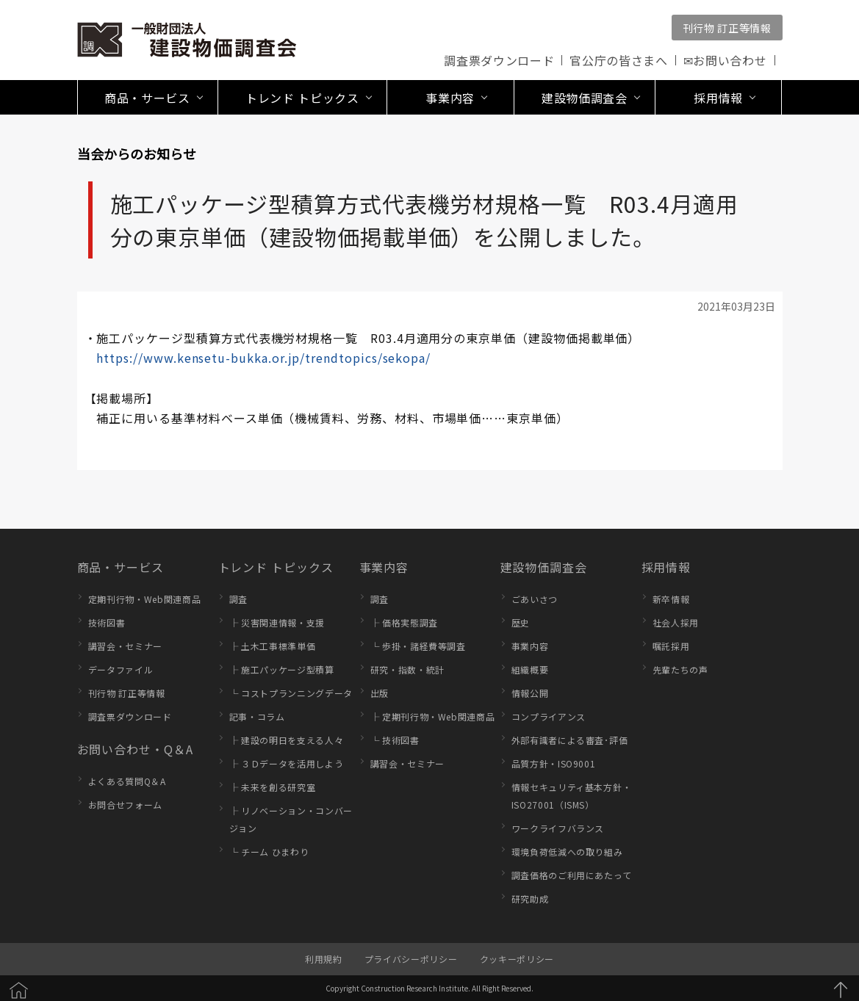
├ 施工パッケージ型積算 (281, 669)
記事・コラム (257, 716)
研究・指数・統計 (407, 669)
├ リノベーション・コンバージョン (291, 819)
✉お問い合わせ (725, 60)
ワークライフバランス (558, 828)
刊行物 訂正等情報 (727, 28)
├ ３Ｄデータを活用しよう (286, 763)
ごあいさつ (534, 599)
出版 (379, 693)
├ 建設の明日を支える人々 (286, 740)
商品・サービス (121, 567)
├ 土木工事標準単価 (272, 646)
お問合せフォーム (125, 804)
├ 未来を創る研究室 (272, 787)
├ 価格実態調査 (404, 622)
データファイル (121, 669)
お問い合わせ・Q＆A (135, 749)
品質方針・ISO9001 (553, 763)
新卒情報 (671, 599)
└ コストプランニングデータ (291, 693)
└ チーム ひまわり (269, 851)
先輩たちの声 (680, 669)
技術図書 (107, 622)
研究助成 (530, 898)
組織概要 (530, 669)
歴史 (520, 622)
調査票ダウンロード (499, 60)
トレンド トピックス (276, 567)
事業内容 (384, 567)
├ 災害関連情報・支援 (277, 622)
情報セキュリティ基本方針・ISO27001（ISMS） (571, 796)
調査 (238, 599)
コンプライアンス (548, 716)
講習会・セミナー (125, 646)
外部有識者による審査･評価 (569, 740)
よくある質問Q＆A (127, 781)
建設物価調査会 (544, 567)
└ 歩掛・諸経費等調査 (418, 646)
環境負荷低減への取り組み (567, 851)
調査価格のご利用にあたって (571, 875)
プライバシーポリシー (411, 959)
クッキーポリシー (517, 959)
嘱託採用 (671, 646)
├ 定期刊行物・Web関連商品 (432, 716)
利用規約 (323, 959)
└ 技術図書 (395, 740)
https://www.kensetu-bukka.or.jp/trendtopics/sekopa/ (263, 357)
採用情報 (666, 567)
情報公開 (530, 693)
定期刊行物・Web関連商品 (144, 599)
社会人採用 (676, 622)
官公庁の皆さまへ (618, 60)
